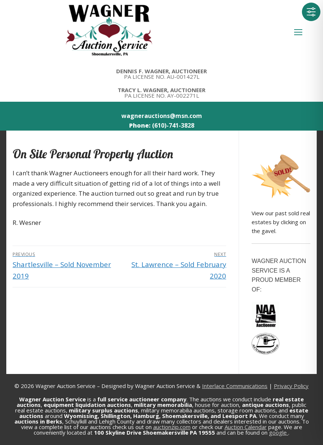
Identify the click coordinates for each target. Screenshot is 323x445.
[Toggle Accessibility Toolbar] (311, 12)
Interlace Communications (235, 386)
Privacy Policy (291, 386)
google (278, 432)
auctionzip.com (172, 427)
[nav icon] (298, 32)
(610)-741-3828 (173, 125)
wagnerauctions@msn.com (161, 116)
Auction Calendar (246, 427)
